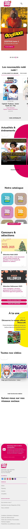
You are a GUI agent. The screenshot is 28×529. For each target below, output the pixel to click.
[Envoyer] (24, 457)
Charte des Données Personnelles (10, 520)
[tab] (10, 73)
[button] (10, 57)
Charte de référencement (7, 517)
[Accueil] (7, 3)
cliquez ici (20, 453)
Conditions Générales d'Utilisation (10, 515)
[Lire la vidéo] (14, 371)
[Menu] (23, 3)
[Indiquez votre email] (12, 457)
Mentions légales (5, 522)
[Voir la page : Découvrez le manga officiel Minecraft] (14, 328)
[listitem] (2, 479)
